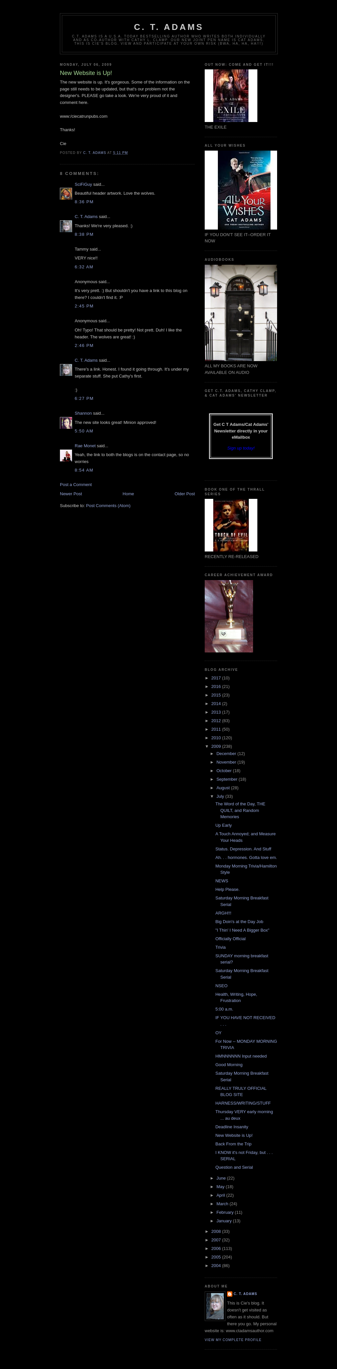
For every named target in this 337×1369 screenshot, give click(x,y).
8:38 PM (84, 234)
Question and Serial (234, 1167)
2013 (216, 712)
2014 (216, 703)
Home (128, 493)
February (226, 1212)
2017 (216, 677)
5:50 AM (84, 430)
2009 (216, 746)
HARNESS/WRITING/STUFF (243, 1103)
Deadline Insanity (231, 1126)
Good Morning (228, 1064)
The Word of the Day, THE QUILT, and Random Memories (240, 810)
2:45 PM (84, 306)
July (221, 796)
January (225, 1220)
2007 (216, 1239)
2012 (216, 720)
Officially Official (230, 938)
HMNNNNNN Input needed (241, 1056)
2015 (216, 695)
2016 (216, 686)
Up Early (223, 825)
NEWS (221, 880)
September (228, 779)
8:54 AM (84, 470)
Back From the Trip (233, 1143)
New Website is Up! (233, 1135)
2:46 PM (84, 345)
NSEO (221, 985)
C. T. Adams (169, 27)
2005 (216, 1257)
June (222, 1178)
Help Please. (227, 889)
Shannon (83, 413)
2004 (216, 1265)
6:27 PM (84, 398)
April (221, 1195)
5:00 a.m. (224, 1009)
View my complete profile (233, 1340)
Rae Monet (85, 445)
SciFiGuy (83, 184)
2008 (216, 1231)
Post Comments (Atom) (108, 505)
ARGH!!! (223, 913)
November (227, 762)
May (221, 1186)
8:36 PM (84, 201)
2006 (216, 1248)
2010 (216, 737)
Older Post (185, 493)
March (223, 1203)
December (227, 753)
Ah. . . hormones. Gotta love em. (246, 857)
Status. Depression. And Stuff (243, 848)
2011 (216, 729)
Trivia (220, 947)
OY (218, 1032)
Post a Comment (76, 484)
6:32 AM (84, 266)
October (225, 770)
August (224, 787)
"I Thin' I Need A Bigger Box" (242, 930)
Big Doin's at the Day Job (239, 921)
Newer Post (71, 493)
